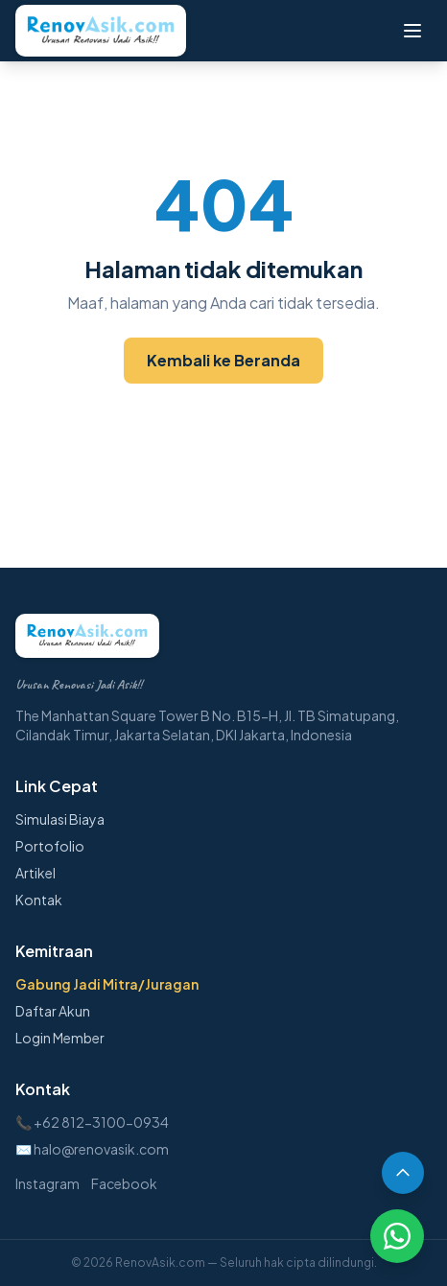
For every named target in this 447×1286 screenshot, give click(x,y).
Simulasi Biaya (60, 819)
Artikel (35, 872)
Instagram (47, 1183)
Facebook (124, 1183)
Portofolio (49, 845)
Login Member (60, 1037)
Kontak (38, 899)
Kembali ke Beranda (223, 360)
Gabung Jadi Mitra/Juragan (107, 984)
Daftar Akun (52, 1010)
